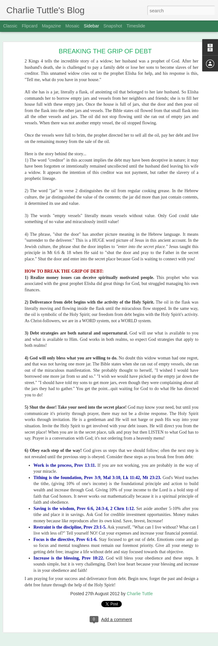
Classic (10, 25)
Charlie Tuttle (167, 516)
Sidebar (91, 25)
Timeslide (136, 25)
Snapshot (112, 25)
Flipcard (30, 25)
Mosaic (72, 25)
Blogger (129, 642)
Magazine (51, 25)
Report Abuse (147, 642)
